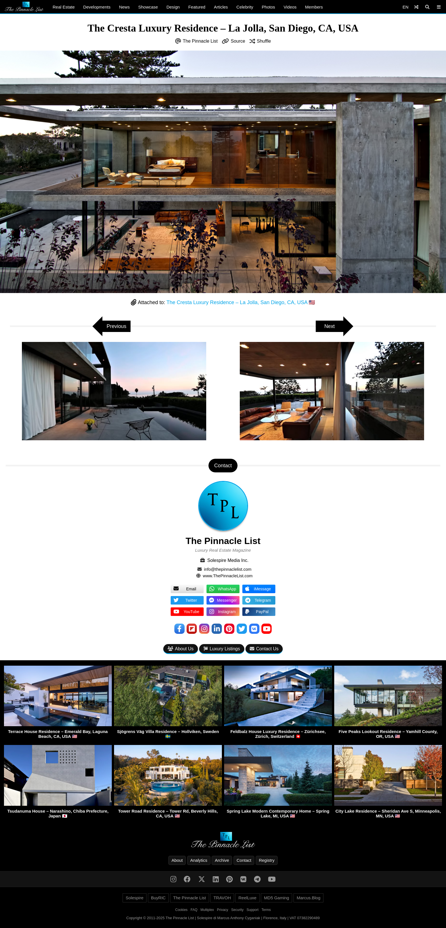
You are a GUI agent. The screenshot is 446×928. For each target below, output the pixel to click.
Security (237, 910)
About (177, 860)
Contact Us (264, 648)
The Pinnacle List (200, 41)
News (124, 7)
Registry (266, 860)
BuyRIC (158, 897)
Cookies (181, 910)
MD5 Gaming (276, 897)
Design (173, 7)
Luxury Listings (221, 648)
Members (314, 7)
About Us (181, 648)
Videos (290, 7)
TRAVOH (222, 897)
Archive (222, 860)
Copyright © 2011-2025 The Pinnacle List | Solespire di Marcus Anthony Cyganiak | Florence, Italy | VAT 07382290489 (223, 918)
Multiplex (207, 910)
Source (238, 41)
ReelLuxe (247, 897)
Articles (221, 7)
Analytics (198, 860)
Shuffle (264, 41)
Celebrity (244, 7)
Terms (266, 910)
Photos (268, 7)
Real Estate (64, 7)
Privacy (222, 910)
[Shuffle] (416, 7)
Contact (244, 860)
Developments (97, 7)
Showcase (148, 7)
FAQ (194, 910)
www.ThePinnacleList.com (228, 575)
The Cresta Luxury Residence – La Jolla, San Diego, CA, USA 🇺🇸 (240, 302)
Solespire (135, 897)
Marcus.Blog (308, 897)
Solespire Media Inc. (228, 560)
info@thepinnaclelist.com (227, 569)
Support (253, 910)
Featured (196, 7)
